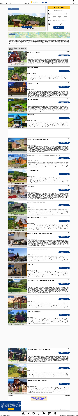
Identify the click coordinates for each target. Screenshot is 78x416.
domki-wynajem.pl (39, 2)
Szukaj (58, 27)
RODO (2, 407)
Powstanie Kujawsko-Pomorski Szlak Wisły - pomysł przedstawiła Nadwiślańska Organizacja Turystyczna (39, 398)
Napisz (77, 415)
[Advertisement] (39, 336)
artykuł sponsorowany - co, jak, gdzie (65, 409)
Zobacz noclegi (64, 55)
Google (19, 402)
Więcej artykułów (10, 395)
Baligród (10, 53)
